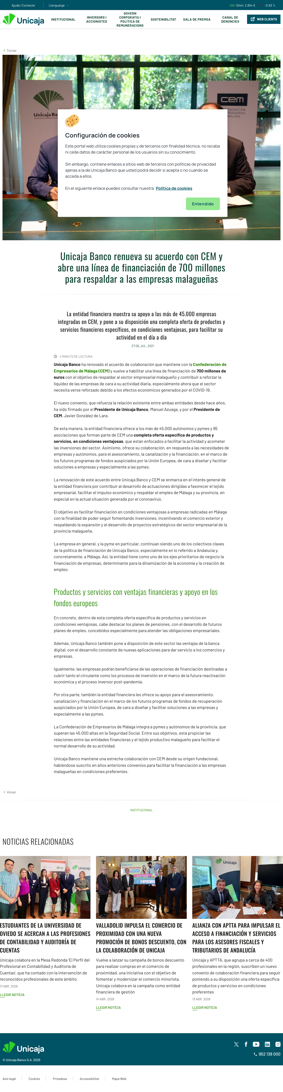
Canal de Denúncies (230, 19)
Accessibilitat (89, 1079)
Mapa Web (119, 1079)
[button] (10, 50)
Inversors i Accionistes (96, 19)
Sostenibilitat (163, 19)
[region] (143, 163)
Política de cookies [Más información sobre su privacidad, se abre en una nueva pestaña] (174, 188)
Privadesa (60, 1079)
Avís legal (9, 1079)
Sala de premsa (197, 19)
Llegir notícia (108, 1007)
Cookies (34, 1079)
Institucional (63, 19)
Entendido (203, 204)
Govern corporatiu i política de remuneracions (130, 19)
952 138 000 (267, 1054)
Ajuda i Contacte (23, 5)
